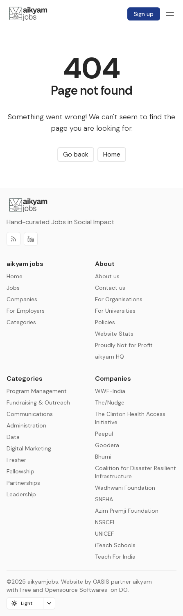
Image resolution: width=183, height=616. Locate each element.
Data (13, 437)
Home (111, 154)
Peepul (104, 433)
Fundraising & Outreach (38, 402)
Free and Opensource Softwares (63, 589)
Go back (75, 154)
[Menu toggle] (169, 13)
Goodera (107, 445)
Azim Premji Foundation (126, 510)
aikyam (142, 581)
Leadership (21, 494)
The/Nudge (109, 402)
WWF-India (110, 391)
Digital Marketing (29, 448)
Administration (26, 425)
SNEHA (104, 499)
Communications (30, 414)
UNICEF (104, 533)
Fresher (16, 460)
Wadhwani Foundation (125, 487)
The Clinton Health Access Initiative (130, 418)
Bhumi (103, 456)
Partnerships (23, 482)
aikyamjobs (42, 581)
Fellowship (20, 471)
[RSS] (13, 239)
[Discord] (31, 239)
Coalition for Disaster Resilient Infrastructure (135, 472)
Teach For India (115, 556)
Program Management (37, 391)
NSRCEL (105, 522)
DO (122, 589)
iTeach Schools (115, 545)
